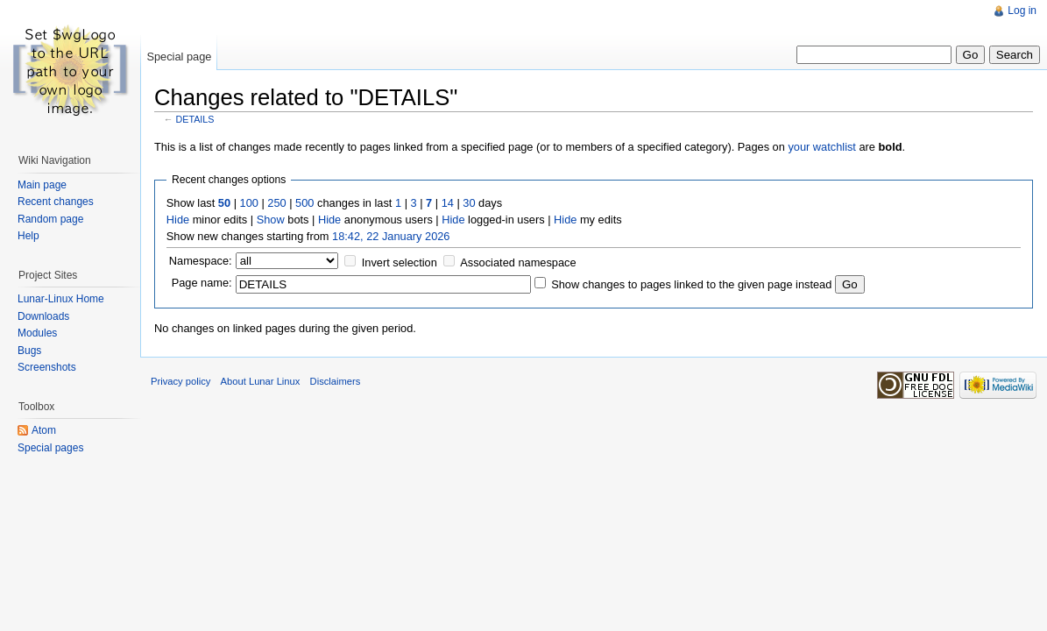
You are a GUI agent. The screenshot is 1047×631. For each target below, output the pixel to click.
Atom (44, 430)
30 (469, 202)
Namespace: (200, 260)
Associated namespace (518, 262)
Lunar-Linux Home (61, 299)
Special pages (50, 448)
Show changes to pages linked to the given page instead (691, 284)
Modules (37, 333)
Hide (177, 219)
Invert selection (399, 262)
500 (304, 202)
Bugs (29, 350)
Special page (178, 56)
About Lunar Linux (261, 381)
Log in (1022, 10)
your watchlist (822, 146)
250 (276, 202)
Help (28, 236)
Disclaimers (335, 381)
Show (271, 219)
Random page (50, 219)
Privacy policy (180, 381)
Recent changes (56, 201)
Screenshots (47, 367)
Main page (42, 185)
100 (249, 202)
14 (448, 202)
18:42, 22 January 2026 (390, 236)
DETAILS (195, 119)
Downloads (43, 316)
